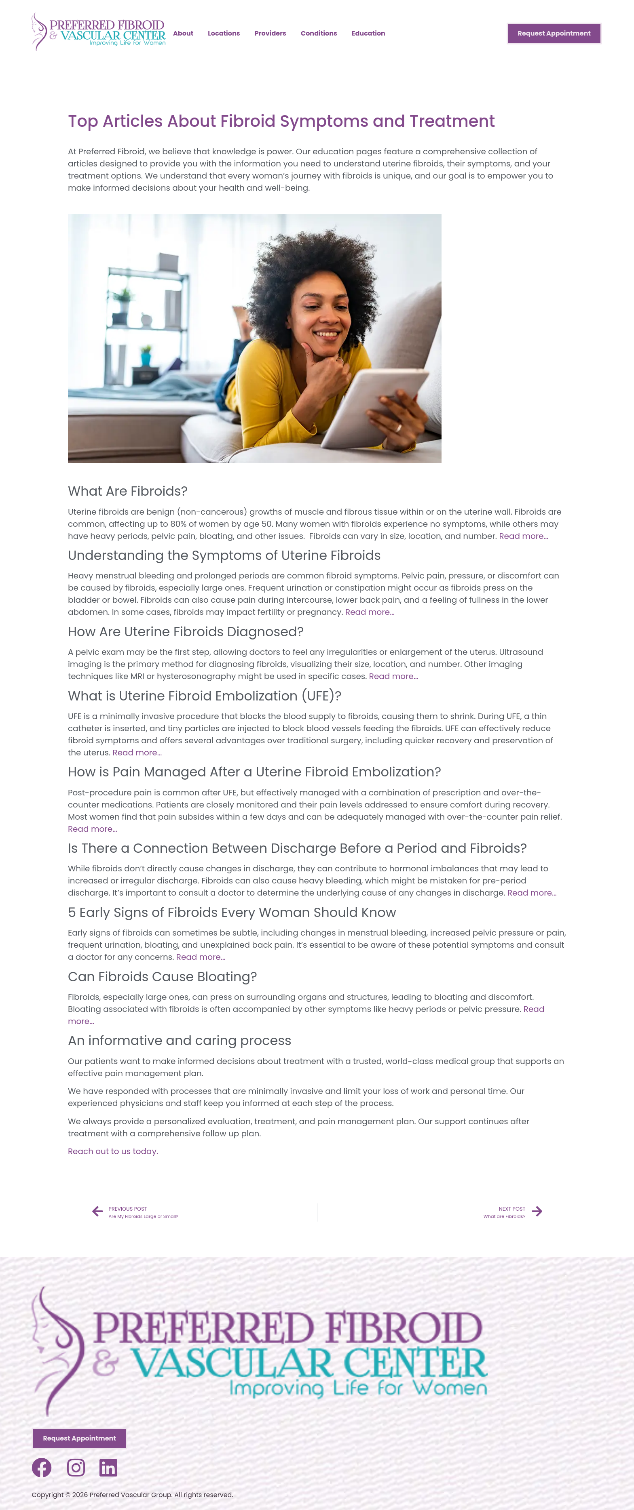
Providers (270, 33)
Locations (224, 33)
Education (368, 33)
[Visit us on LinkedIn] (108, 1467)
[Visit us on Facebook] (42, 1467)
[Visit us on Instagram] (76, 1467)
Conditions (319, 33)
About (183, 33)
